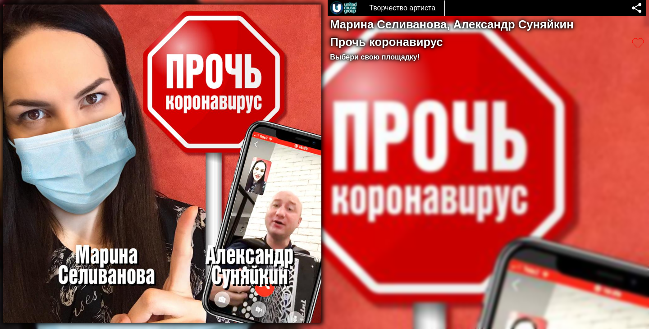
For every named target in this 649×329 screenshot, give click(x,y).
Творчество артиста (402, 8)
